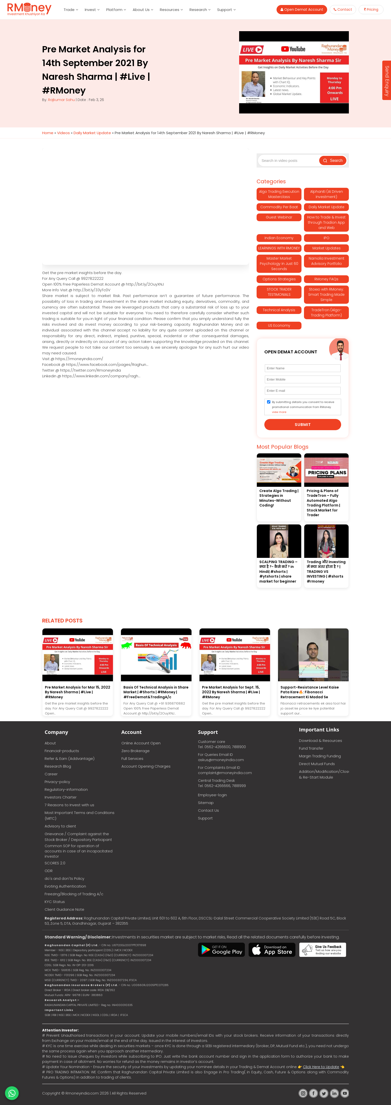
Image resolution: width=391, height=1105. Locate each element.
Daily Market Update (92, 132)
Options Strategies (279, 279)
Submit (303, 424)
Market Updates (326, 248)
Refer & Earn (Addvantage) (70, 758)
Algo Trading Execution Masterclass (279, 194)
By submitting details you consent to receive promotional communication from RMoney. (303, 407)
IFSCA (133, 980)
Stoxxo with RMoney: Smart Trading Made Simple (326, 294)
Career (51, 774)
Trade (69, 9)
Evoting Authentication (65, 886)
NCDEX (85, 1015)
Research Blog (58, 766)
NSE (61, 1015)
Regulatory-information (66, 789)
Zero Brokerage (135, 750)
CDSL (105, 1015)
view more (279, 412)
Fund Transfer (311, 748)
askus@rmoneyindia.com (221, 759)
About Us (141, 9)
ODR (49, 870)
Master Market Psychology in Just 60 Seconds (279, 263)
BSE (69, 1015)
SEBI (47, 1015)
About (50, 743)
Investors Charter (61, 797)
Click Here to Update (321, 1066)
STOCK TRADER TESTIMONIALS (279, 292)
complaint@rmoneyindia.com (225, 772)
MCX (76, 1015)
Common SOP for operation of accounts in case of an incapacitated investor (78, 851)
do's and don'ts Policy (64, 878)
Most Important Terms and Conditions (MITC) (79, 815)
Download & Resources (320, 740)
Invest (90, 9)
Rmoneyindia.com (82, 1093)
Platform (114, 9)
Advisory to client (60, 826)
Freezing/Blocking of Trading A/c (74, 894)
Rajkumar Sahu (61, 99)
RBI (54, 1015)
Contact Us (208, 810)
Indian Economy (279, 237)
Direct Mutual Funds (317, 763)
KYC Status (55, 901)
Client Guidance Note (64, 909)
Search (333, 160)
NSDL (96, 1015)
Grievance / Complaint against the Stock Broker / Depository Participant (78, 836)
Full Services (132, 758)
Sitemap (206, 802)
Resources (169, 9)
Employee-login (212, 795)
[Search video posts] (289, 160)
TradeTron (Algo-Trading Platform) (326, 312)
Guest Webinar (279, 217)
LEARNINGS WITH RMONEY (279, 248)
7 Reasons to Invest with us (69, 804)
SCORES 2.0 (55, 863)
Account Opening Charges (146, 766)
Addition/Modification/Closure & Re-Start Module (324, 774)
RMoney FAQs (326, 279)
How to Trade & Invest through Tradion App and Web (326, 222)
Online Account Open (141, 743)
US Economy (279, 325)
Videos (63, 132)
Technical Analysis (279, 309)
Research (198, 9)
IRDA (114, 1015)
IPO (326, 237)
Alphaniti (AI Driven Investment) (326, 194)
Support (224, 9)
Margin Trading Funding (320, 756)
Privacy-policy (57, 781)
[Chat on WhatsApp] (12, 1093)
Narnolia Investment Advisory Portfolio (326, 261)
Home (47, 132)
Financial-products (62, 750)
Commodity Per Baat (279, 206)
